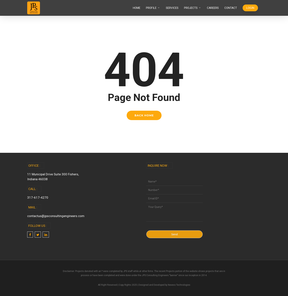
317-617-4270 (37, 197)
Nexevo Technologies (179, 285)
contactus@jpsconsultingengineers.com (55, 216)
